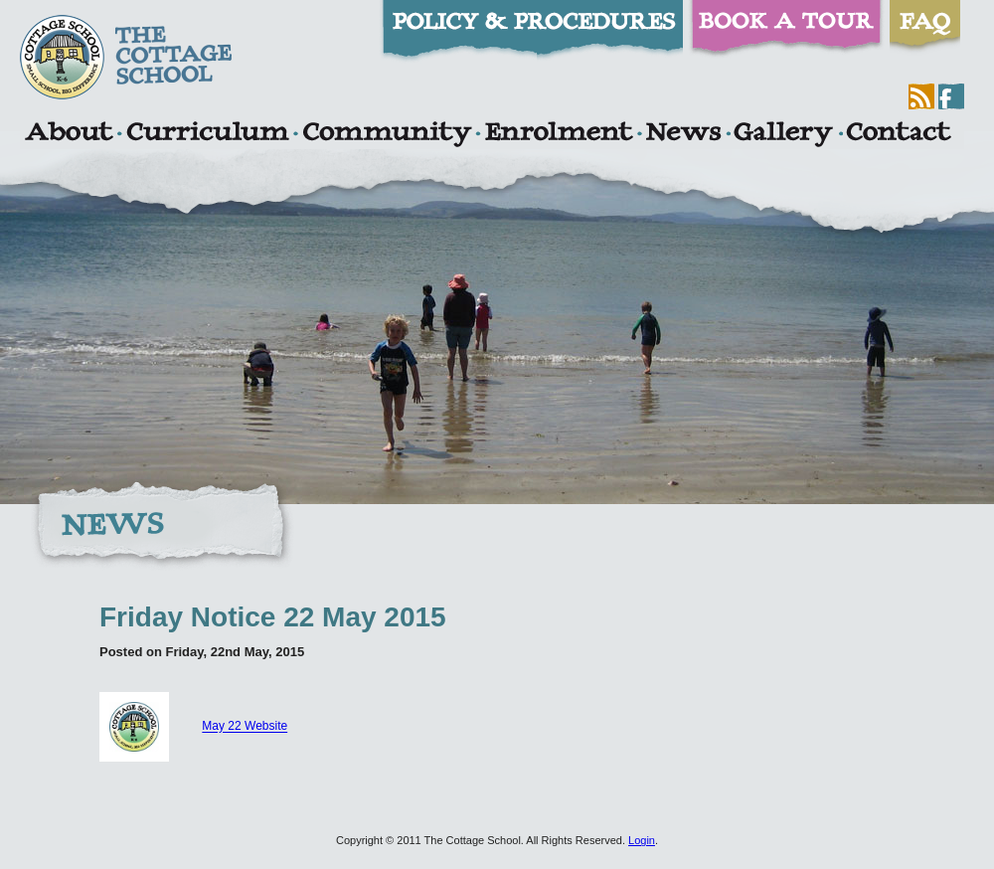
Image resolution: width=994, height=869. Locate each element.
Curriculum (207, 134)
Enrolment (558, 134)
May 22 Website (244, 727)
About (68, 134)
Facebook (951, 96)
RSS (921, 96)
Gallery (783, 134)
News (683, 134)
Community (386, 134)
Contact (898, 134)
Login (641, 840)
